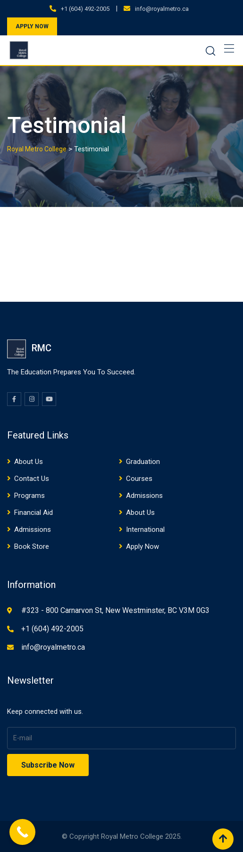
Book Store (31, 546)
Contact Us (31, 478)
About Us (28, 461)
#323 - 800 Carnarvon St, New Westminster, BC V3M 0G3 (115, 610)
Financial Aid (33, 512)
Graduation (143, 461)
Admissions (144, 495)
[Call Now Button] (22, 832)
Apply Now (142, 546)
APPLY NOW (32, 26)
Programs (29, 495)
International (145, 529)
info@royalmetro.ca (162, 8)
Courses (139, 478)
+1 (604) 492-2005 (85, 8)
